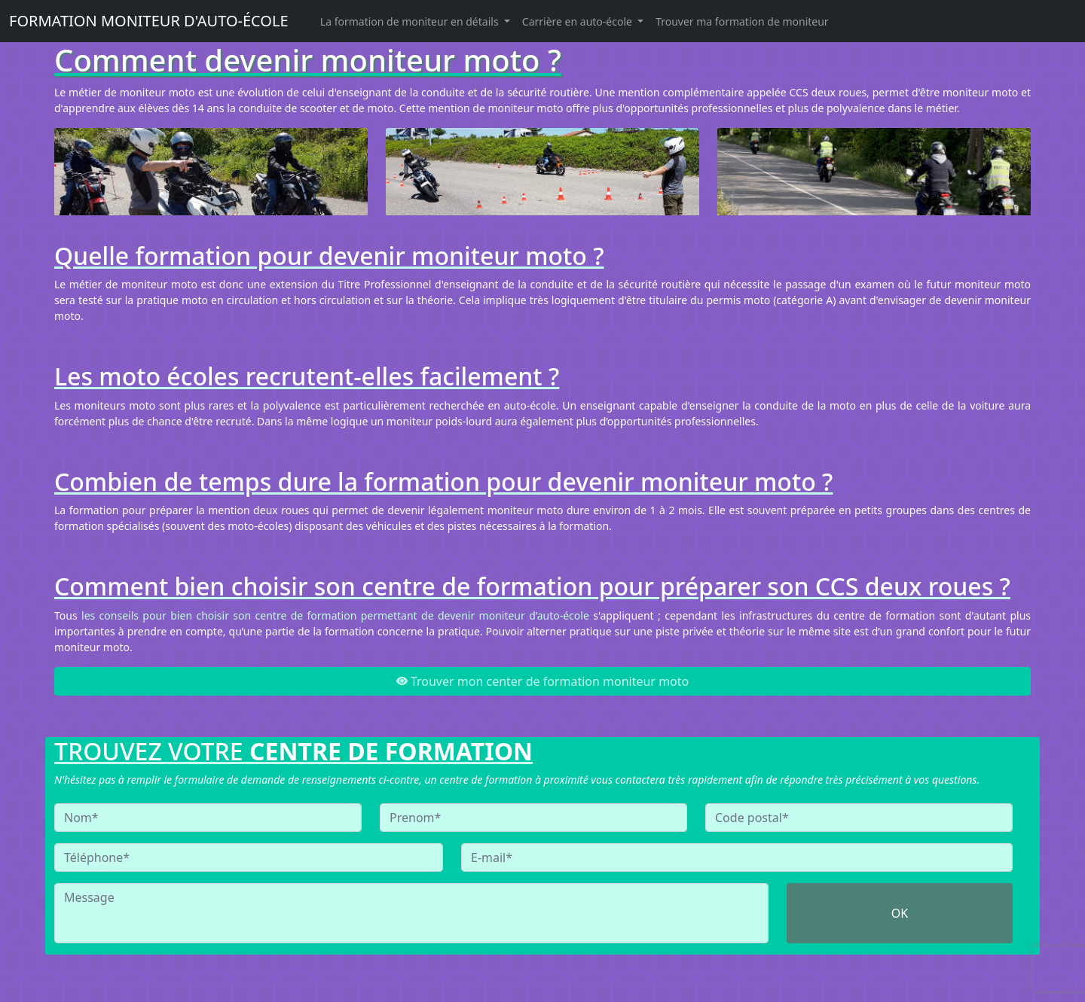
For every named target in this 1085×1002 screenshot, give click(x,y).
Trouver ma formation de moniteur (742, 21)
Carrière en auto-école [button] (578, 21)
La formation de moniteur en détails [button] (410, 21)
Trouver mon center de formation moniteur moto (542, 681)
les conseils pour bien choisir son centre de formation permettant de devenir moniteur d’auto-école (335, 615)
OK (899, 913)
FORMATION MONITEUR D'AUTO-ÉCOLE (149, 21)
